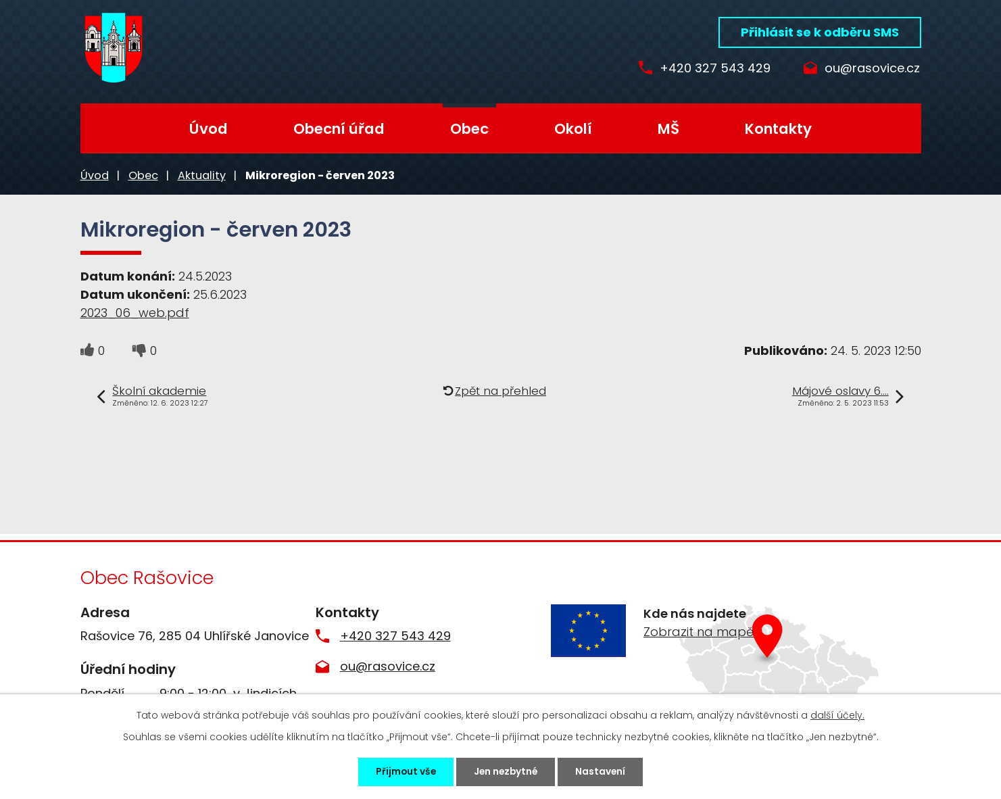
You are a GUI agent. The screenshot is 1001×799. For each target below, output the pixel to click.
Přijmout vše (402, 771)
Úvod (208, 128)
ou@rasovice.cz (872, 68)
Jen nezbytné (506, 771)
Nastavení (605, 771)
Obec (469, 128)
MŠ (668, 128)
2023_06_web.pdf (134, 312)
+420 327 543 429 (707, 68)
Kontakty (778, 128)
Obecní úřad (339, 128)
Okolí (573, 128)
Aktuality (202, 175)
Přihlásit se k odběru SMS (820, 32)
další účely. (837, 714)
